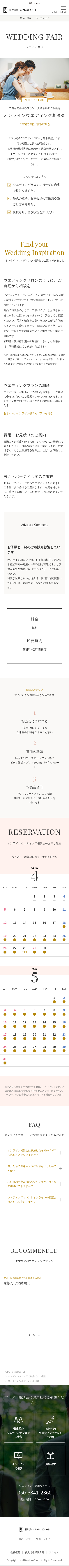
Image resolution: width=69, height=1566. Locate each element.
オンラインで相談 (18, 1461)
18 (64, 922)
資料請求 (50, 1459)
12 (5, 922)
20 (14, 935)
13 (14, 922)
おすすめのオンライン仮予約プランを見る (28, 413)
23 (44, 935)
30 (44, 948)
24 (54, 935)
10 (54, 909)
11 (64, 909)
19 (5, 935)
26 (5, 948)
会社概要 (15, 1552)
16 (44, 922)
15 (34, 922)
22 (34, 935)
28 (24, 948)
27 (14, 948)
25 (64, 935)
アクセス (54, 1552)
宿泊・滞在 (25, 18)
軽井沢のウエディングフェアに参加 (18, 1427)
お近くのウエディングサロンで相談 (50, 1427)
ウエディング (42, 18)
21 (24, 935)
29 (34, 948)
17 (54, 922)
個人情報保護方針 (34, 1552)
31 (5, 1059)
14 (24, 922)
